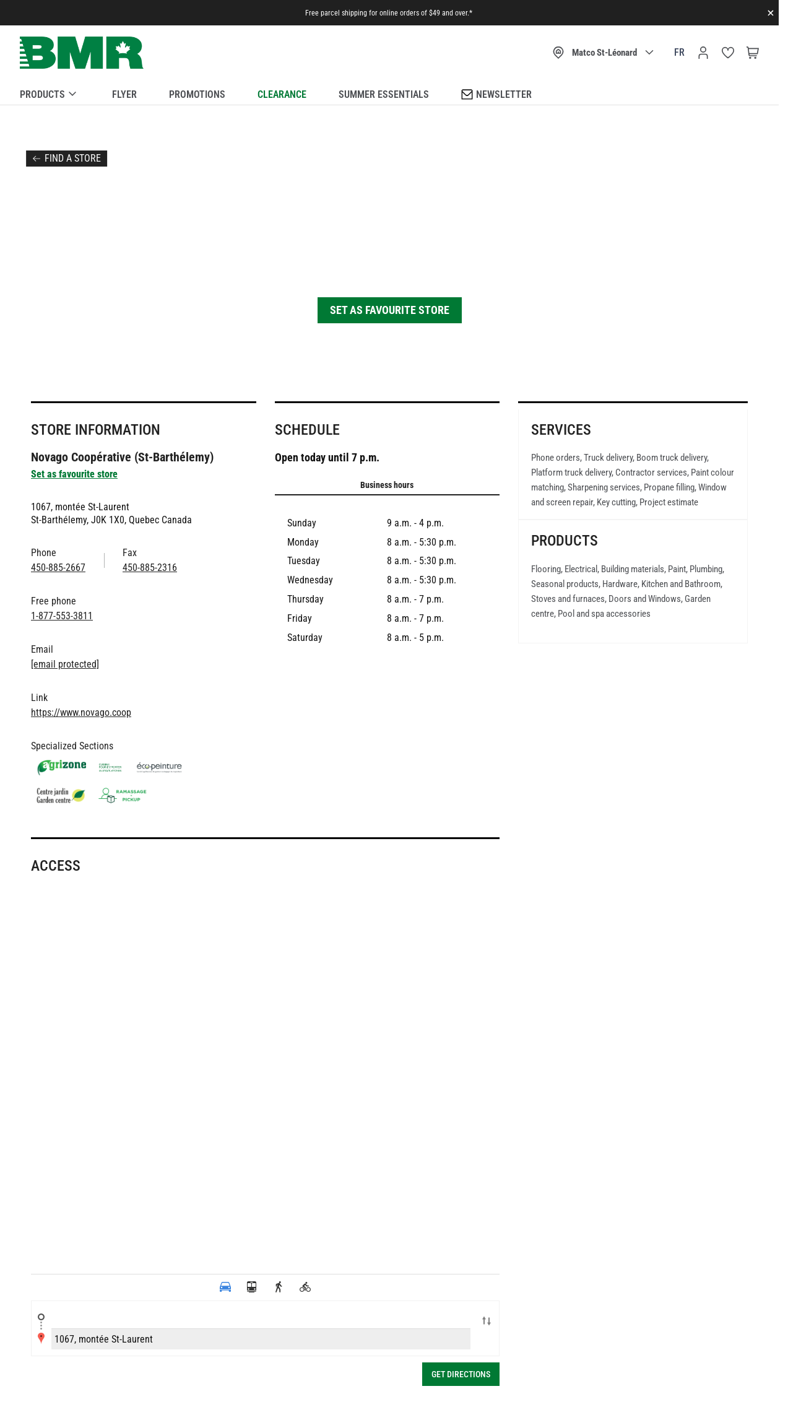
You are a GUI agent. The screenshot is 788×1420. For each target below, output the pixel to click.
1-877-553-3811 (62, 616)
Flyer (124, 94)
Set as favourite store (389, 309)
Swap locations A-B (486, 1322)
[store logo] (82, 53)
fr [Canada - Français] (679, 52)
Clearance (282, 94)
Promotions (197, 94)
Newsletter (496, 93)
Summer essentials (384, 94)
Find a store (73, 158)
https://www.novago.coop (81, 712)
